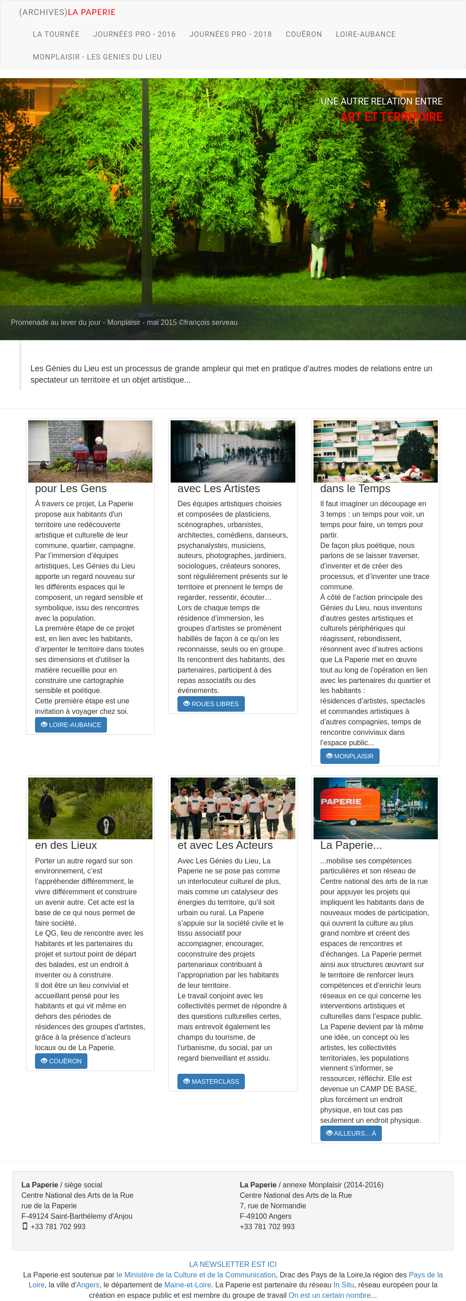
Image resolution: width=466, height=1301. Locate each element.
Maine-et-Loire (187, 1285)
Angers (88, 1285)
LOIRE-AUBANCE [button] (71, 724)
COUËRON (304, 34)
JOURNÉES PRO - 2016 (134, 34)
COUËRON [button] (61, 1061)
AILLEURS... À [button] (351, 1133)
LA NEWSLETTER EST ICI (233, 1264)
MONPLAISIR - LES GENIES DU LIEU (97, 57)
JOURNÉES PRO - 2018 (230, 34)
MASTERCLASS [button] (211, 1081)
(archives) (67, 12)
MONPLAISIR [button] (350, 756)
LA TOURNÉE (56, 34)
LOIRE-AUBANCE (366, 34)
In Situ (344, 1285)
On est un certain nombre (330, 1295)
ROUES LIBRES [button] (210, 704)
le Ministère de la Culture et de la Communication (196, 1275)
